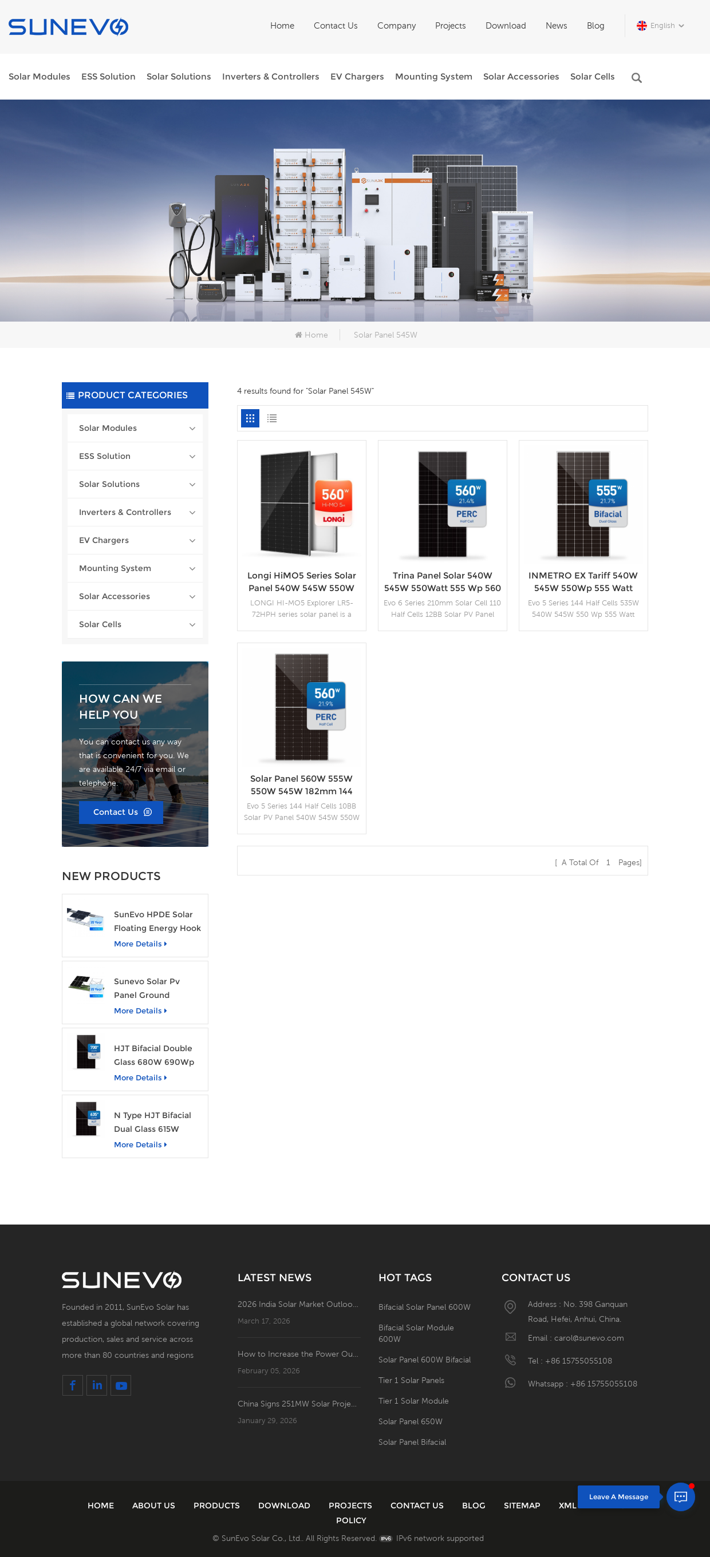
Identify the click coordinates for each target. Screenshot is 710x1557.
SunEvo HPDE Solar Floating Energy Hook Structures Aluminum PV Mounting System (157, 922)
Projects (450, 25)
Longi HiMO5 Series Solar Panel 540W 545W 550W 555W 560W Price (301, 582)
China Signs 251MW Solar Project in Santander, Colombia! (299, 1403)
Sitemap (522, 1505)
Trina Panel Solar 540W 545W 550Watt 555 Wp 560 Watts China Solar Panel (442, 582)
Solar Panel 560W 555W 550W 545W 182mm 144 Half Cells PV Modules (301, 785)
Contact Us (336, 25)
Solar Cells (592, 76)
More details (140, 943)
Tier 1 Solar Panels (411, 1380)
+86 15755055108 (578, 1360)
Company (396, 25)
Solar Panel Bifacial (412, 1442)
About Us (153, 1505)
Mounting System (433, 76)
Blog (596, 25)
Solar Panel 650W (410, 1421)
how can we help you (120, 707)
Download (506, 25)
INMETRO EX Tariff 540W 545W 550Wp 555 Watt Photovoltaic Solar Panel (583, 582)
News (556, 25)
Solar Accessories (521, 76)
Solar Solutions (179, 76)
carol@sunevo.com (589, 1337)
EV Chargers (357, 76)
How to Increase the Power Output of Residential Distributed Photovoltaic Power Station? (299, 1353)
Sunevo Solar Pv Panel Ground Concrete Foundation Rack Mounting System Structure (157, 989)
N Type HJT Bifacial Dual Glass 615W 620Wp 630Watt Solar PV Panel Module (158, 1123)
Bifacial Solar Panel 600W (424, 1307)
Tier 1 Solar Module (413, 1400)
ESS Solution (108, 76)
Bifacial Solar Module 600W (416, 1333)
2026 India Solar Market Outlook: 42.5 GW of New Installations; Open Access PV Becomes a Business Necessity (299, 1304)
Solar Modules (39, 76)
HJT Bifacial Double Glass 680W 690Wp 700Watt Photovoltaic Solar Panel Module (158, 1056)
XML (568, 1505)
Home (282, 25)
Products (217, 1505)
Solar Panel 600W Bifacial (424, 1359)
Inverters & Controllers (271, 76)
